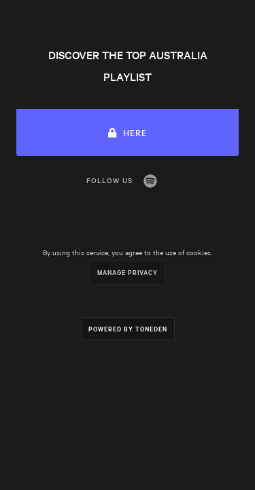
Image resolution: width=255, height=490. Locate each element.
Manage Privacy (127, 272)
